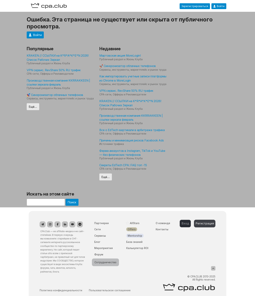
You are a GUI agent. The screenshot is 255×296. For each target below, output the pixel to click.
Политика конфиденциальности (61, 290)
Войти (218, 6)
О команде (163, 223)
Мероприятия (103, 248)
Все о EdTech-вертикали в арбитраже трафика (132, 130)
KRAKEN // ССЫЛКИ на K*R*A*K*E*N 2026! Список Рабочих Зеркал (58, 57)
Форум (98, 254)
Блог (97, 241)
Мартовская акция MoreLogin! (120, 55)
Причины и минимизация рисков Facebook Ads (131, 140)
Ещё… (33, 106)
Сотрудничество (105, 262)
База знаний (134, 241)
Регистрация (205, 223)
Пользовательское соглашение (110, 290)
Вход (185, 223)
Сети (97, 229)
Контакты (162, 229)
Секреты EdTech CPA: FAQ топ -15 (123, 165)
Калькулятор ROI (137, 248)
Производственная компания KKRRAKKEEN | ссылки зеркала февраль (58, 82)
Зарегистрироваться (194, 6)
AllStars (134, 223)
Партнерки (101, 223)
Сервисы (100, 235)
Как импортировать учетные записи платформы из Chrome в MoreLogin (132, 78)
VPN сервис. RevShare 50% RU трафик (54, 70)
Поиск (72, 202)
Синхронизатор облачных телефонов (55, 95)
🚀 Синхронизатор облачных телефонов (127, 66)
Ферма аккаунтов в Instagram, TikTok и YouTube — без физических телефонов (132, 153)
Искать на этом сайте (50, 194)
